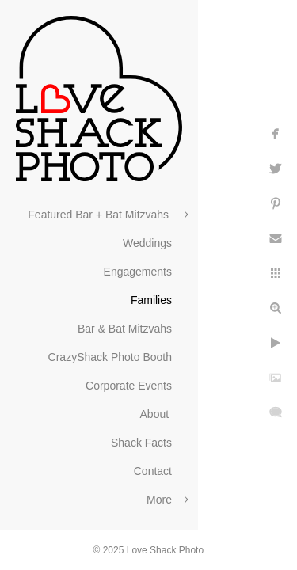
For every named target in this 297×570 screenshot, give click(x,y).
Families (151, 300)
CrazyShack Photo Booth (110, 357)
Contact (153, 471)
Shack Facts (141, 442)
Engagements (138, 271)
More (159, 499)
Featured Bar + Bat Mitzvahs (100, 214)
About (156, 414)
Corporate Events (129, 385)
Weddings (147, 243)
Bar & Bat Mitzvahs (125, 328)
